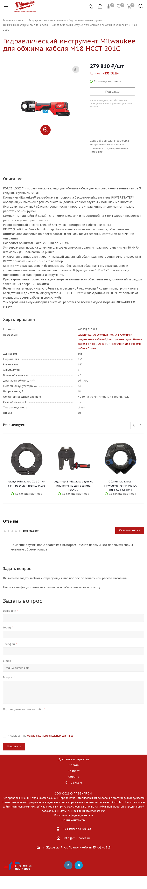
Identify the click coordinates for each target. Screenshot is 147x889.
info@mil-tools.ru (76, 838)
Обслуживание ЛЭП (106, 334)
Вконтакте (68, 865)
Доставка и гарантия (73, 759)
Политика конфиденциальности (73, 815)
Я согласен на (40, 735)
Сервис (73, 777)
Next (140, 425)
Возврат (73, 771)
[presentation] (34, 720)
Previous (134, 425)
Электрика (84, 334)
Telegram (79, 865)
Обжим (102, 344)
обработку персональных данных (50, 735)
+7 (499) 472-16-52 (77, 829)
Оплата (74, 765)
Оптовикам (73, 782)
